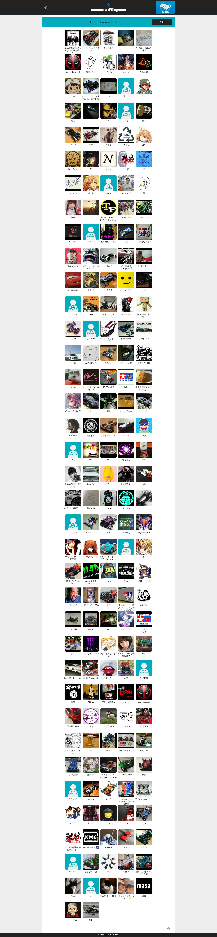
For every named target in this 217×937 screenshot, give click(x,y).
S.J (91, 119)
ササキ (144, 846)
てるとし (126, 458)
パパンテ (91, 289)
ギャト (91, 192)
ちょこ (73, 652)
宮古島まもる (73, 725)
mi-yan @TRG (144, 531)
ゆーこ (108, 797)
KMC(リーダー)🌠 (91, 846)
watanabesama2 (73, 71)
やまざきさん (73, 289)
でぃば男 (73, 604)
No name (144, 676)
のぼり (126, 870)
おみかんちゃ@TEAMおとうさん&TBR (126, 800)
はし (91, 216)
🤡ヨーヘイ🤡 (144, 579)
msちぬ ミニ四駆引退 (144, 48)
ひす (91, 143)
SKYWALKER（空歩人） (73, 484)
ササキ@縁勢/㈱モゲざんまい (144, 387)
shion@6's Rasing (91, 652)
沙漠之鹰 (108, 289)
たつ (108, 870)
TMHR (91, 628)
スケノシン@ (126, 361)
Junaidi (73, 337)
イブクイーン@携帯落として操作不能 (91, 96)
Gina (108, 119)
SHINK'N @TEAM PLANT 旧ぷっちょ (108, 217)
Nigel (126, 579)
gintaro (91, 797)
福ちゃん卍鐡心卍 (73, 410)
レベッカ (73, 434)
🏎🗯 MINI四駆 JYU (73, 507)
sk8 (91, 458)
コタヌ (108, 507)
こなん (144, 434)
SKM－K (108, 482)
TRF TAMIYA (108, 385)
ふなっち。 (108, 676)
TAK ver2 (144, 749)
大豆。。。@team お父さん (91, 266)
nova (108, 167)
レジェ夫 (91, 410)
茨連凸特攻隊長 (108, 700)
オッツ (108, 579)
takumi (126, 71)
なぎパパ (91, 773)
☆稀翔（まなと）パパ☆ (108, 338)
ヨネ (144, 143)
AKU (73, 894)
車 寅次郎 (91, 482)
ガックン (126, 700)
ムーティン (144, 216)
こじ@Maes (108, 725)
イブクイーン (91, 337)
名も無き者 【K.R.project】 (126, 266)
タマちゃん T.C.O (91, 555)
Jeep (108, 192)
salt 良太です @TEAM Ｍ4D (91, 581)
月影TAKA (91, 507)
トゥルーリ (91, 240)
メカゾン (126, 507)
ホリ (144, 458)
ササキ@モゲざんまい (91, 48)
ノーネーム (73, 870)
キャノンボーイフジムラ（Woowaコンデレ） (108, 558)
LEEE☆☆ (91, 531)
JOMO (126, 846)
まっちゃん (73, 919)
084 (108, 822)
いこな (73, 822)
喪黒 (144, 119)
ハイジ (73, 143)
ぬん (73, 119)
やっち (73, 385)
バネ (108, 95)
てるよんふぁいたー (144, 797)
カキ (73, 95)
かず (126, 676)
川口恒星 (73, 628)
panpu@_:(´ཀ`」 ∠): (73, 676)
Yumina (144, 507)
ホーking (126, 531)
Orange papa (126, 773)
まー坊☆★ (73, 773)
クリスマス (108, 46)
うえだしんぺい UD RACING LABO (108, 774)
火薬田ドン (126, 216)
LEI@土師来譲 (91, 361)
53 (144, 167)
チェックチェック (144, 240)
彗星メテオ (91, 71)
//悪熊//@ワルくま (90, 676)
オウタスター (126, 482)
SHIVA (91, 700)
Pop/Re (108, 846)
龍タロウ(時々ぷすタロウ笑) (144, 871)
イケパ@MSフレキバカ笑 (144, 629)
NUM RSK (126, 192)
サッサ (91, 822)
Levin (144, 289)
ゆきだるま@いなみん (108, 653)
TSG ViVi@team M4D (73, 581)
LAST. (108, 458)
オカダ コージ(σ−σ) (108, 894)
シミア (126, 434)
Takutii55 (144, 71)
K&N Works (73, 167)
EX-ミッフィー (144, 264)
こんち (91, 725)
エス (126, 822)
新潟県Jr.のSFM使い (108, 435)
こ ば (126, 119)
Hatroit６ (108, 264)
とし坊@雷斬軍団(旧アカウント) (73, 847)
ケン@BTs (73, 240)
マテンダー (144, 410)
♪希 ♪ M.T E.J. (126, 628)
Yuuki (108, 628)
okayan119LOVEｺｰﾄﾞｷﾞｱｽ (73, 556)
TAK (91, 919)
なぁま (144, 95)
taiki (73, 216)
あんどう (91, 434)
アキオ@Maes (144, 361)
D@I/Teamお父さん (126, 749)
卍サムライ (126, 313)
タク (126, 240)
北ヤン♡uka (73, 264)
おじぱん (144, 604)
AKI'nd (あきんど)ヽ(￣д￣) (73, 750)
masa (126, 143)
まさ (108, 604)
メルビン (73, 192)
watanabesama (144, 700)
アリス (73, 361)
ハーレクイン (126, 289)
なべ (144, 822)
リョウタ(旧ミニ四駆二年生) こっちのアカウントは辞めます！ (126, 608)
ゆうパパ (144, 725)
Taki (144, 482)
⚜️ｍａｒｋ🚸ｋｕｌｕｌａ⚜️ (126, 895)
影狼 (108, 531)
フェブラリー (126, 725)
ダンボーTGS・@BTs (144, 314)
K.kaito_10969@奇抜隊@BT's (126, 653)
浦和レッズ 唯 (108, 313)
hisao (144, 652)
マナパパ (108, 361)
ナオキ (108, 143)
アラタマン (144, 337)
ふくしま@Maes (126, 410)
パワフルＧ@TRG (91, 604)
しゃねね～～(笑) (108, 240)
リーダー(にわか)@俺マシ (90, 387)
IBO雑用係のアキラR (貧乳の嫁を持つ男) (73, 49)
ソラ (144, 773)
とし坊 (126, 167)
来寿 (73, 700)
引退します (126, 95)
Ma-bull (126, 385)
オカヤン (108, 71)
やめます (73, 797)
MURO (108, 749)
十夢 (108, 410)
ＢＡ (73, 458)
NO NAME (73, 313)
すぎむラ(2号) (91, 870)
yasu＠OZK (126, 337)
